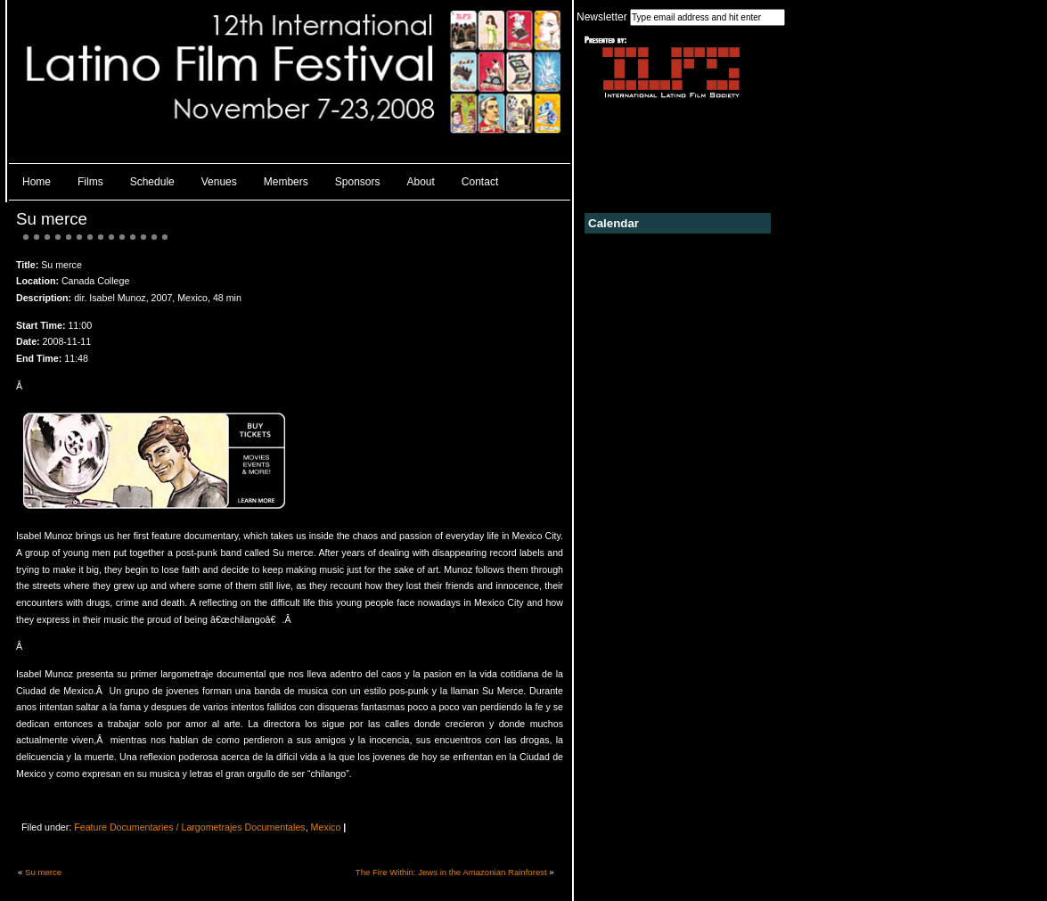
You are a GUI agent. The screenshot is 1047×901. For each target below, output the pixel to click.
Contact (480, 182)
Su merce (51, 218)
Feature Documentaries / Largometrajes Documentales (189, 827)
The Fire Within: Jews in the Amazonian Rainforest (451, 872)
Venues (219, 182)
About (421, 182)
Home (36, 182)
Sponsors (357, 182)
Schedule (152, 182)
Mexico (326, 827)
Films (90, 182)
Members (286, 182)
